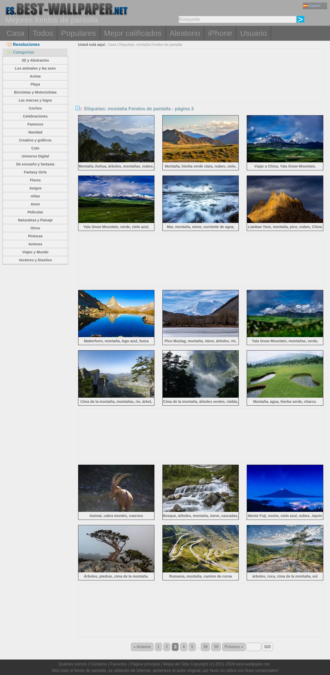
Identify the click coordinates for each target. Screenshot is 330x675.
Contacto (98, 664)
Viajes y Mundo (35, 252)
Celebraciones (35, 116)
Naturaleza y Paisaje (35, 220)
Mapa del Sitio (176, 664)
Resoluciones (23, 44)
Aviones (35, 244)
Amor (35, 204)
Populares (78, 33)
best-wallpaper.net (253, 664)
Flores (35, 180)
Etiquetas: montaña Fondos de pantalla (150, 45)
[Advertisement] (201, 87)
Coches (35, 108)
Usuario (253, 33)
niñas (35, 196)
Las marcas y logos (35, 100)
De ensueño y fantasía (35, 164)
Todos (42, 33)
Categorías (20, 52)
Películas (35, 212)
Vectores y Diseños (35, 260)
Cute (35, 148)
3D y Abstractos (35, 60)
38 (205, 647)
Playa (35, 84)
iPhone (220, 33)
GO (267, 647)
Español (311, 5)
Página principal (145, 664)
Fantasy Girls (35, 172)
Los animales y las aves (35, 68)
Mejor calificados (132, 33)
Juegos (35, 188)
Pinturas (35, 236)
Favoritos (118, 664)
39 (216, 647)
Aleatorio (185, 33)
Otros (35, 228)
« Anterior (142, 647)
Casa (15, 33)
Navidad (35, 132)
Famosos (35, 124)
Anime (35, 76)
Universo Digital (35, 156)
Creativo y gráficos (35, 140)
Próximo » (234, 647)
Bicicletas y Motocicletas (35, 92)
